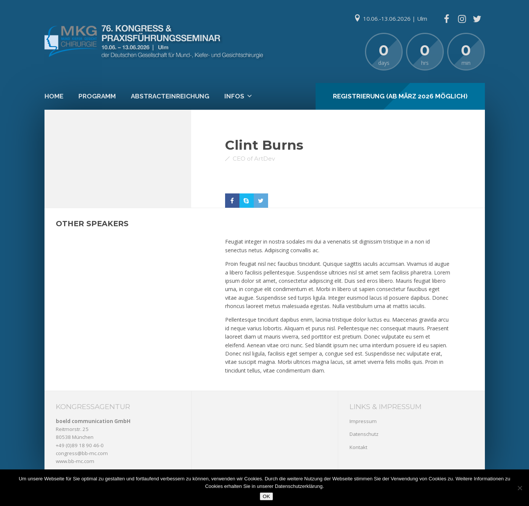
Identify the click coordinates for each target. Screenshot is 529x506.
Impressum (363, 421)
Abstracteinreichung (170, 96)
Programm (97, 96)
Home (53, 96)
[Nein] (519, 488)
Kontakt (358, 447)
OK (266, 496)
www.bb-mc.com (75, 461)
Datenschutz (364, 434)
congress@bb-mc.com (82, 453)
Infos (234, 96)
